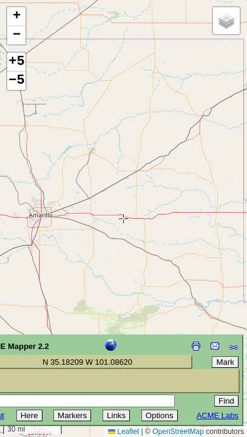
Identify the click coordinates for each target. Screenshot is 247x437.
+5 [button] (16, 62)
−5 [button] (16, 81)
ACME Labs (218, 415)
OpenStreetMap (178, 431)
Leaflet (123, 431)
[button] (16, 16)
